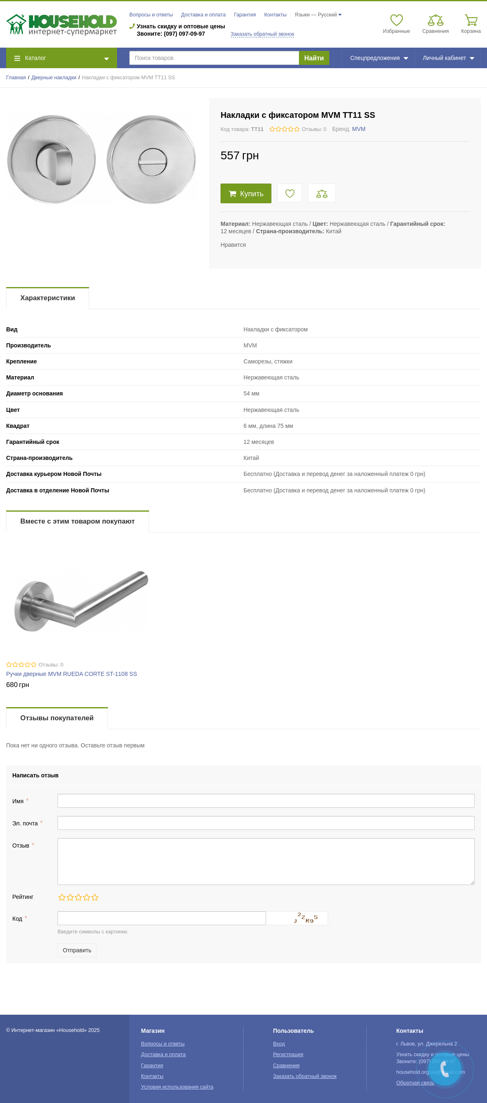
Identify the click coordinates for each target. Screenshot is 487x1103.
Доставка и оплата (203, 15)
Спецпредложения (379, 58)
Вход (279, 1044)
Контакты (275, 15)
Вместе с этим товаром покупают (78, 521)
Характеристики (48, 298)
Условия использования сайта (177, 1087)
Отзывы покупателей (57, 718)
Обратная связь (415, 1083)
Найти (314, 58)
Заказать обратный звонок (262, 34)
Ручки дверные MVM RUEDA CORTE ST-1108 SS (71, 674)
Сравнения (286, 1066)
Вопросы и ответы (151, 15)
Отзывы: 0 (314, 129)
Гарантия (245, 15)
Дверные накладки (54, 77)
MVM (359, 129)
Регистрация (288, 1054)
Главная (16, 77)
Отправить (77, 950)
